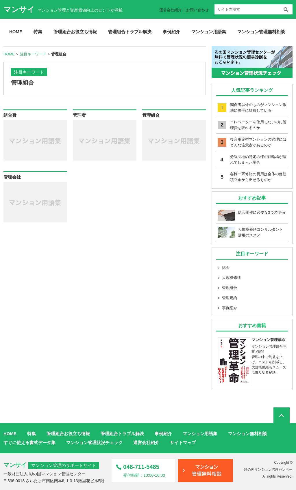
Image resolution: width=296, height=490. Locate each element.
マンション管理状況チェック (94, 442)
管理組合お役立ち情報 (75, 31)
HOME (15, 31)
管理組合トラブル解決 (129, 31)
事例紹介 (171, 31)
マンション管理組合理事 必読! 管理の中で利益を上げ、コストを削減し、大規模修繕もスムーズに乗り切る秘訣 (252, 356)
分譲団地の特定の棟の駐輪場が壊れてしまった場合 (258, 159)
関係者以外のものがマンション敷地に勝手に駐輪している (258, 108)
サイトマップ (183, 442)
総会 (226, 267)
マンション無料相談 (247, 433)
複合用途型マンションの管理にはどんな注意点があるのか (258, 142)
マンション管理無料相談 (261, 31)
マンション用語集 (208, 31)
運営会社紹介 (170, 10)
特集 (38, 31)
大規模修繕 (231, 277)
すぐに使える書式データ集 (29, 442)
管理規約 (229, 298)
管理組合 (229, 288)
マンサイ (19, 9)
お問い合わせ (197, 10)
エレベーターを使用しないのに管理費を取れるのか (258, 125)
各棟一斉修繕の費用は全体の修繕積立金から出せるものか (258, 177)
